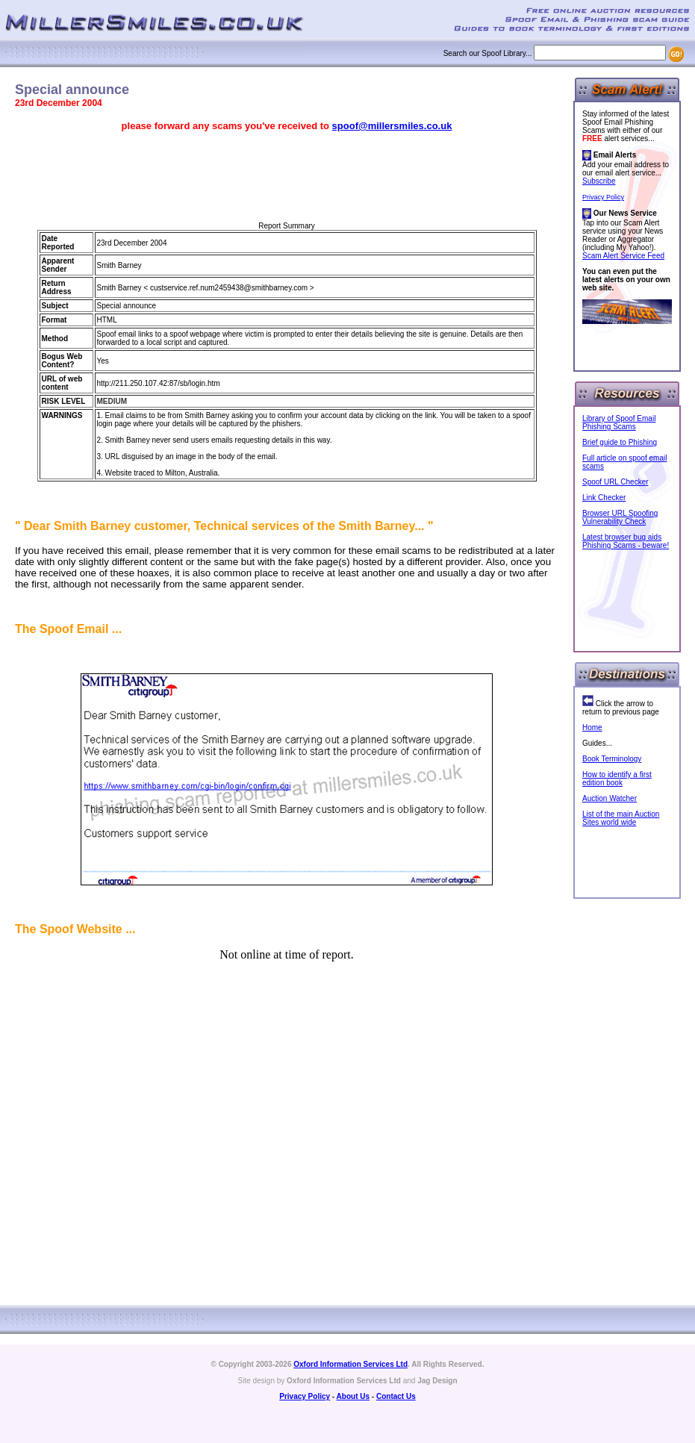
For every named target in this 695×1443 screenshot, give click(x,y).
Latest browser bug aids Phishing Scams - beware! (625, 541)
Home (592, 727)
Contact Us (396, 1396)
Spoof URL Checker (615, 482)
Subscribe (598, 181)
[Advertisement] (286, 177)
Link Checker (604, 497)
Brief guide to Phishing (619, 442)
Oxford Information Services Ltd (350, 1364)
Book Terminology (611, 759)
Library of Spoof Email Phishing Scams (618, 422)
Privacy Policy (603, 197)
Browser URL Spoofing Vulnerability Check (620, 517)
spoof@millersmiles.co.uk (392, 125)
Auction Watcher (609, 798)
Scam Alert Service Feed (623, 256)
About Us (353, 1396)
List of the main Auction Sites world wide (620, 818)
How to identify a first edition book (617, 778)
